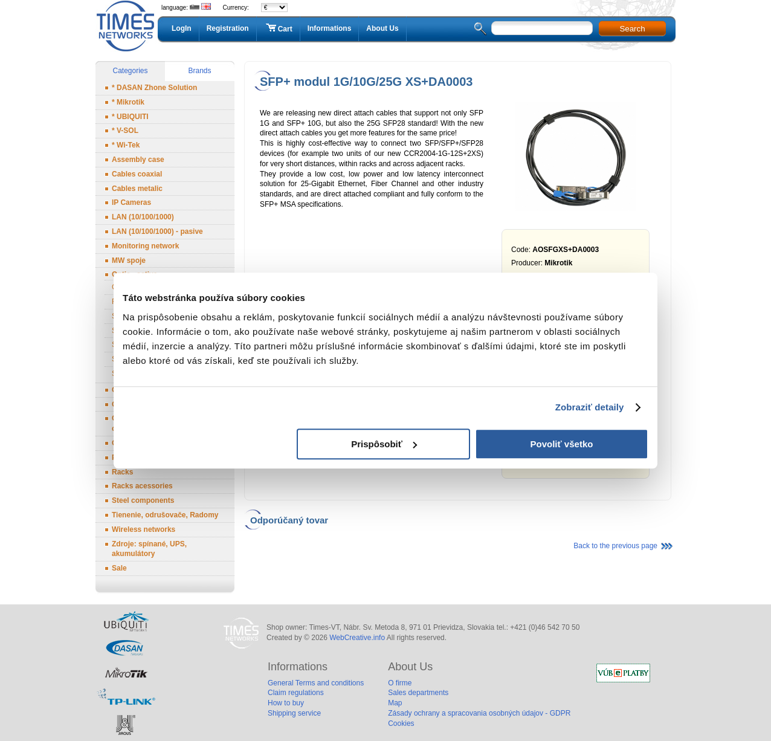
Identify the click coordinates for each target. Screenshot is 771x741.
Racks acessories (142, 486)
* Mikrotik (128, 102)
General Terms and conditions (316, 683)
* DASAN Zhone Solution (154, 87)
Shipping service (294, 713)
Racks (122, 472)
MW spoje (129, 260)
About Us (382, 28)
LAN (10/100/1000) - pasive (157, 231)
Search (632, 28)
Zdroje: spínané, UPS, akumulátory (149, 549)
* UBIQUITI (130, 116)
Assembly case (138, 159)
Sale (119, 568)
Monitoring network (145, 246)
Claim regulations (296, 692)
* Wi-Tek (126, 145)
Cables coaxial (137, 174)
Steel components (143, 500)
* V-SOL (125, 130)
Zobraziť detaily (589, 407)
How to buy (286, 703)
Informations (330, 28)
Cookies (401, 723)
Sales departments (418, 692)
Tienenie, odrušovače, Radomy (165, 515)
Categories (129, 70)
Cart (278, 28)
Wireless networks (143, 529)
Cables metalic (137, 188)
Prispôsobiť (384, 444)
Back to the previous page (615, 546)
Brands (199, 70)
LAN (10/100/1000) (143, 217)
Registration (228, 28)
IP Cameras (131, 202)
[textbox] (542, 28)
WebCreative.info (357, 637)
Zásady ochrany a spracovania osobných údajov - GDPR (479, 713)
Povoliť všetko (562, 444)
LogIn (182, 28)
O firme (399, 683)
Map (395, 703)
